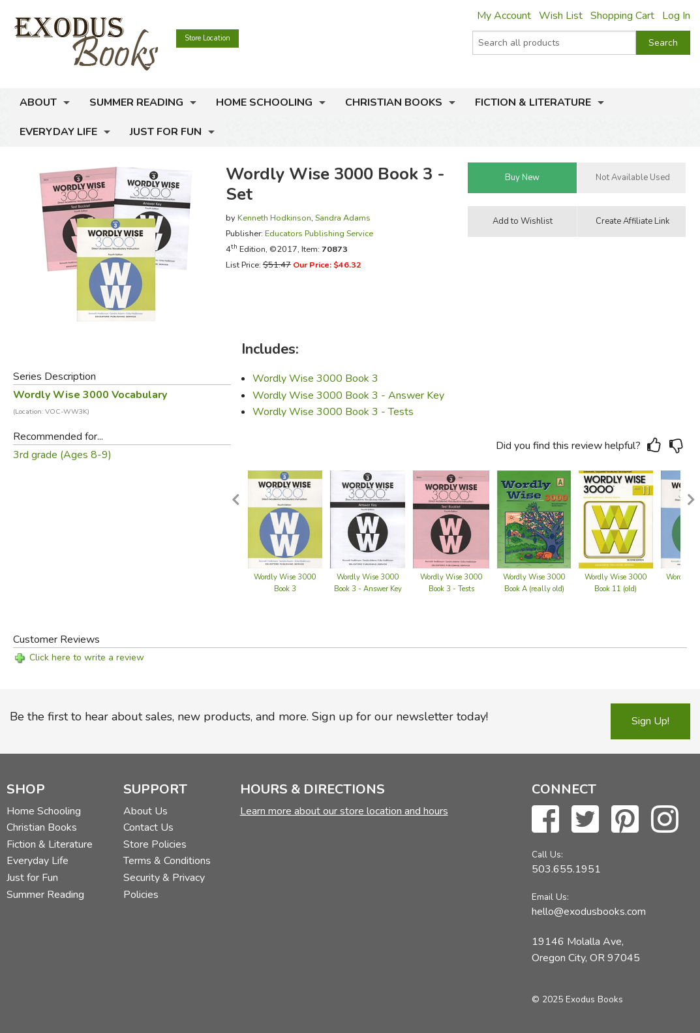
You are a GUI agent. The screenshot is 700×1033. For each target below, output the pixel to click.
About (38, 102)
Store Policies (155, 844)
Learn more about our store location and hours (344, 811)
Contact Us (148, 827)
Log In (676, 15)
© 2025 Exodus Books (577, 999)
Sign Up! (650, 721)
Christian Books (393, 102)
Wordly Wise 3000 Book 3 (315, 378)
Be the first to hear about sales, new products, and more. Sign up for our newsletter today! (249, 716)
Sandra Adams (343, 217)
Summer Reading (136, 102)
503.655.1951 (566, 869)
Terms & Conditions (167, 861)
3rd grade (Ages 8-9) (62, 455)
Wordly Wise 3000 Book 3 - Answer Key (348, 395)
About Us (145, 811)
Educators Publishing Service (319, 233)
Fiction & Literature (533, 102)
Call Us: (547, 854)
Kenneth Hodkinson (274, 217)
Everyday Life (58, 132)
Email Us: (550, 897)
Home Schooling (264, 102)
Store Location (207, 38)
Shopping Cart (622, 15)
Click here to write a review (86, 657)
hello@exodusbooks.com (589, 911)
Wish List (561, 15)
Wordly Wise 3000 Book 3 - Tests (333, 412)
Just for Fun (166, 132)
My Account (504, 15)
